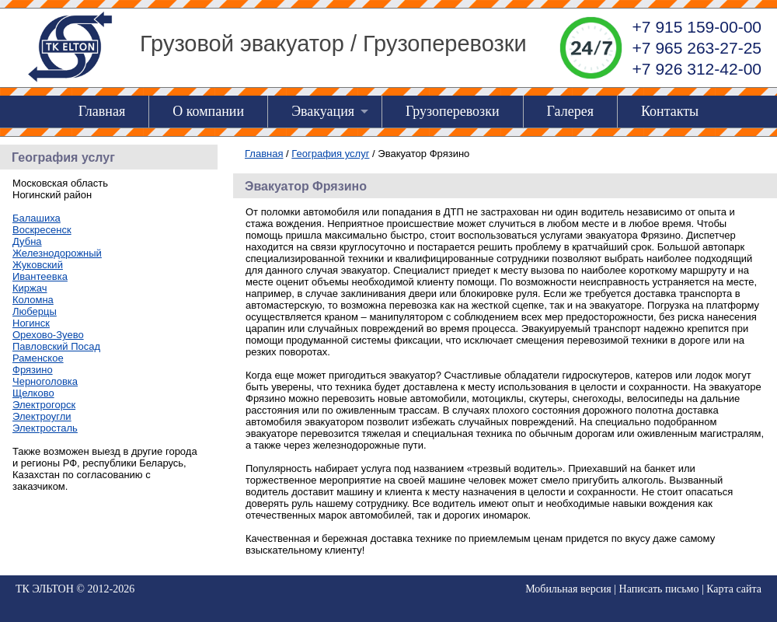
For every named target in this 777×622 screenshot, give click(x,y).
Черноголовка (45, 381)
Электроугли (41, 416)
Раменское (38, 358)
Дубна (27, 241)
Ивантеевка (40, 276)
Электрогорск (43, 405)
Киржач (29, 288)
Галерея (570, 111)
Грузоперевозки (453, 111)
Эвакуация (322, 111)
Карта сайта (733, 589)
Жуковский (37, 265)
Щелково (33, 393)
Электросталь (45, 428)
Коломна (33, 300)
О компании (208, 111)
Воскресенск (41, 230)
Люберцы (34, 311)
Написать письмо (659, 589)
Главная (101, 111)
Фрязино (32, 370)
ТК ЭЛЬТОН (45, 589)
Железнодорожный (57, 253)
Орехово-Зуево (48, 335)
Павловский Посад (56, 346)
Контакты (670, 111)
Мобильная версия (568, 589)
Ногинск (31, 323)
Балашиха (36, 218)
